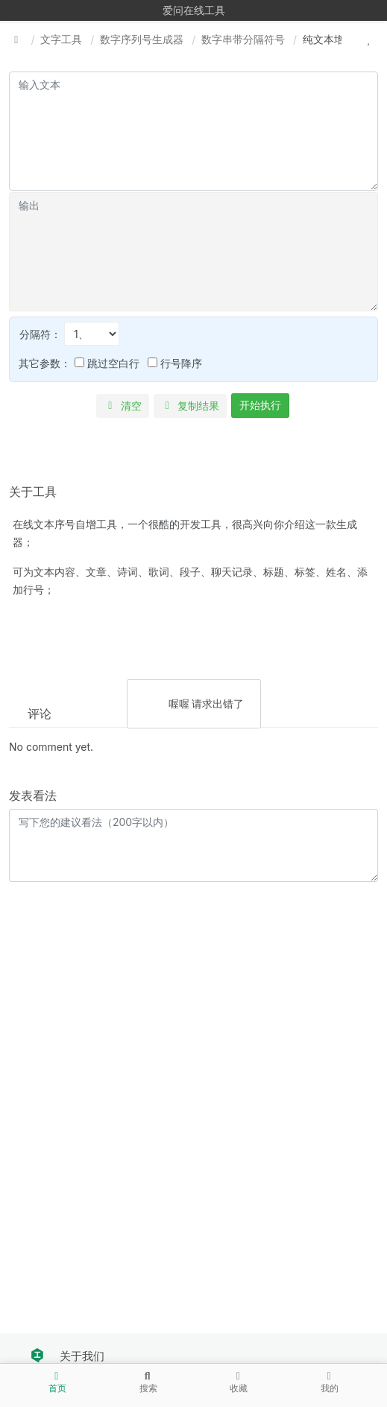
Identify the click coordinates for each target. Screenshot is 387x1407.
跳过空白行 (107, 363)
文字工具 (61, 39)
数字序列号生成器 (141, 39)
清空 (123, 405)
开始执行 (260, 404)
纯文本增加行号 (339, 39)
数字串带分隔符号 (243, 39)
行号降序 (175, 363)
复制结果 (190, 405)
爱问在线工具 (194, 10)
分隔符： (69, 334)
